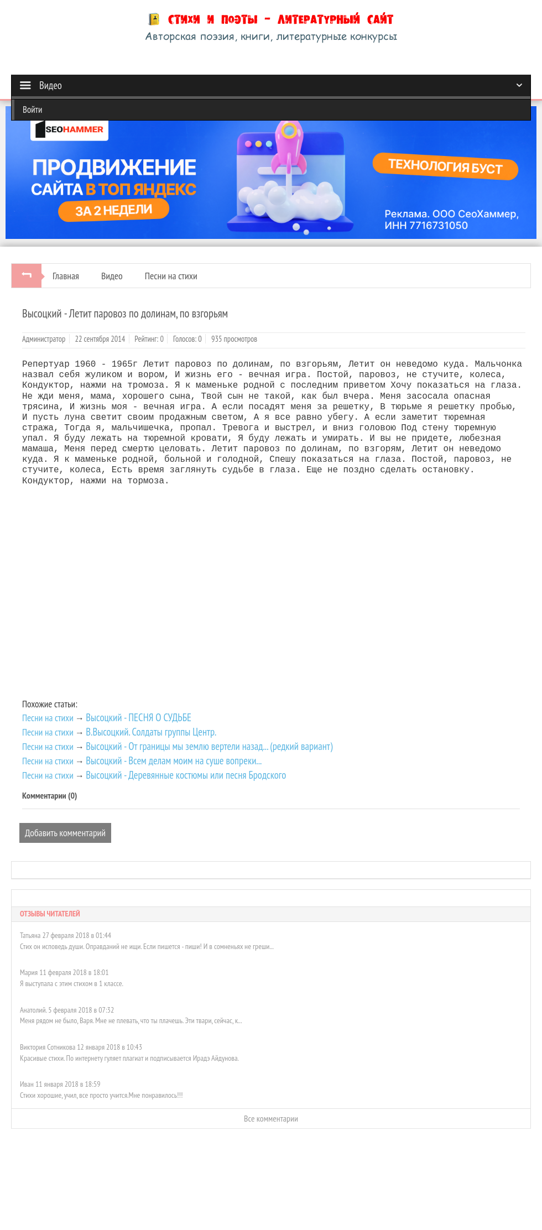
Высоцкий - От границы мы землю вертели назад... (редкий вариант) (209, 746)
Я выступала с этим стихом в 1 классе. (71, 983)
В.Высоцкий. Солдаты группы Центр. (151, 731)
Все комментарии (271, 1118)
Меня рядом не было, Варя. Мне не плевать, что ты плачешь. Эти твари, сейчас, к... (131, 1020)
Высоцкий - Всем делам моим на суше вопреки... (174, 760)
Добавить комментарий (65, 832)
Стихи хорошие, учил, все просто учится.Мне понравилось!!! (101, 1095)
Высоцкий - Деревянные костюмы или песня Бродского (186, 774)
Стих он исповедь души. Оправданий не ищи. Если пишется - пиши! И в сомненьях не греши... (147, 946)
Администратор (43, 338)
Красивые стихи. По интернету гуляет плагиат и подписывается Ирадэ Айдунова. (129, 1058)
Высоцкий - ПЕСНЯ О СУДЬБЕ (138, 717)
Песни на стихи (171, 275)
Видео (112, 275)
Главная (66, 275)
